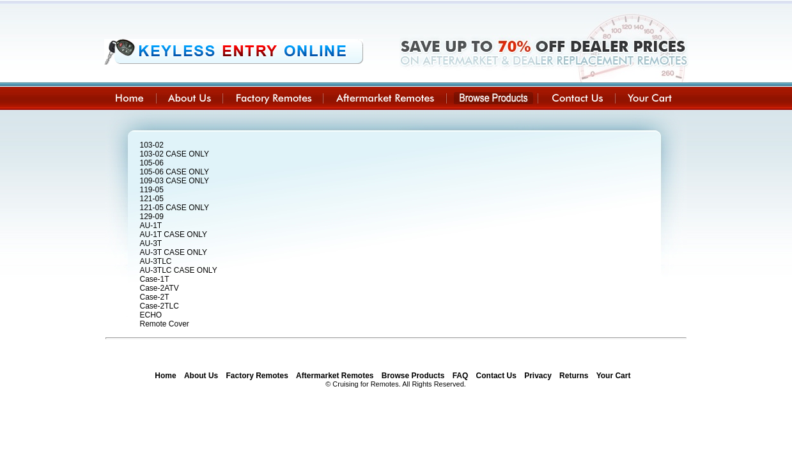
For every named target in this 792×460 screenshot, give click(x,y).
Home (165, 375)
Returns (573, 375)
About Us (201, 375)
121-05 (152, 198)
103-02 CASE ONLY (175, 154)
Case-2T (154, 297)
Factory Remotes (257, 375)
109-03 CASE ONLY (175, 180)
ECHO (151, 314)
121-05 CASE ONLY (175, 207)
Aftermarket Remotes (334, 375)
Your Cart (613, 375)
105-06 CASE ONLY (175, 171)
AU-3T (151, 243)
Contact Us (496, 375)
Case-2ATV (159, 288)
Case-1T (154, 279)
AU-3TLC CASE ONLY (178, 270)
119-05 (152, 189)
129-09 (152, 216)
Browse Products (413, 375)
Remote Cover (164, 323)
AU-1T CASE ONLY (174, 234)
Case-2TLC (159, 306)
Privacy (538, 375)
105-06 (152, 162)
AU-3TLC (156, 261)
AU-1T (151, 225)
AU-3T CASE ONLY (174, 252)
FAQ (461, 375)
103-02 (152, 145)
